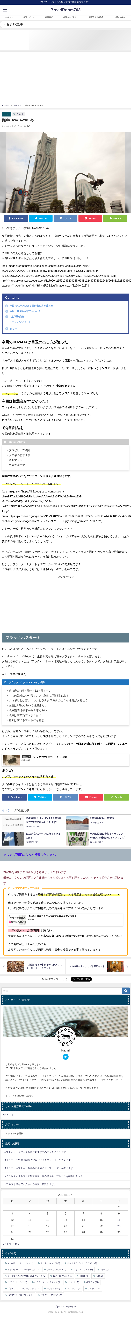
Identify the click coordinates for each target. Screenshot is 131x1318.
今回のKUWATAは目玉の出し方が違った (29, 305)
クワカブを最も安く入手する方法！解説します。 (30, 1184)
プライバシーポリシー (65, 1307)
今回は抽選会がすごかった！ (23, 311)
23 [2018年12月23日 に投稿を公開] (118, 1226)
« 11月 (7, 1244)
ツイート (8, 1115)
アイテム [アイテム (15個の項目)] (94, 1289)
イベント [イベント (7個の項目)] (73, 1282)
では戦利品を (14, 316)
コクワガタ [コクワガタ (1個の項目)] (106, 1270)
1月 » (16, 1244)
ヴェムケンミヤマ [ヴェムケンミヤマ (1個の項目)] (56, 1270)
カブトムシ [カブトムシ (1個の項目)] (53, 1289)
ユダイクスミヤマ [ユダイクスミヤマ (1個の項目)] (17, 1282)
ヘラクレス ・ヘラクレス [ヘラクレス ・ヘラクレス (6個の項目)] (47, 1282)
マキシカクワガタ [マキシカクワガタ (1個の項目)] (83, 1270)
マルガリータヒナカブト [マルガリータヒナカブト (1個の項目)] (20, 1263)
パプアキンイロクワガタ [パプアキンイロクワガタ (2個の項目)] (20, 1295)
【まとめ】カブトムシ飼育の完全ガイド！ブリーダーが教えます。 (39, 1168)
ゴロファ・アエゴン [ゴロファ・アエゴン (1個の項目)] (51, 1295)
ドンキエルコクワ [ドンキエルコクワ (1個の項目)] (50, 1263)
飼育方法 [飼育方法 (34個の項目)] (92, 1282)
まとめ (11, 328)
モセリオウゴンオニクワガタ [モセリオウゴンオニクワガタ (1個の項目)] (82, 1263)
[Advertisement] (65, 78)
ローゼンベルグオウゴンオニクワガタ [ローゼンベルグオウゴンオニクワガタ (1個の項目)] (27, 1276)
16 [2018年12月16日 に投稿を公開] (118, 1219)
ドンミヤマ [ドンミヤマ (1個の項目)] (74, 1289)
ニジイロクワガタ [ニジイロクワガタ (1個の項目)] (62, 1276)
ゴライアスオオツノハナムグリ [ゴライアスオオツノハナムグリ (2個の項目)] (23, 1289)
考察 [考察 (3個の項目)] (99, 1276)
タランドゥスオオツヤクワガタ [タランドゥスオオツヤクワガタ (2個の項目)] (23, 1270)
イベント (6, 114)
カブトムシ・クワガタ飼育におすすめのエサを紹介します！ (36, 1152)
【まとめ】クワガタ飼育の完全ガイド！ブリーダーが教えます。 (38, 1160)
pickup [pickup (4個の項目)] (83, 1276)
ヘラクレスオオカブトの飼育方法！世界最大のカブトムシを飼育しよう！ (43, 1176)
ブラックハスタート (21, 322)
